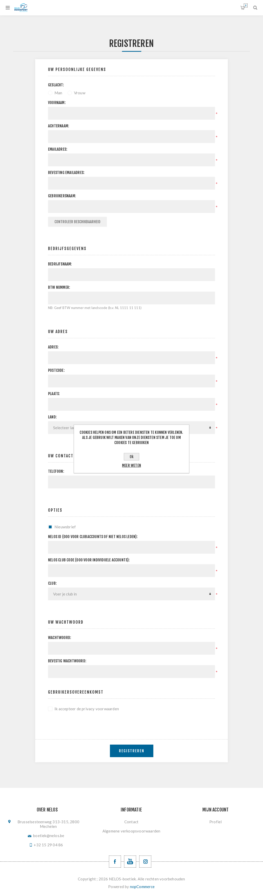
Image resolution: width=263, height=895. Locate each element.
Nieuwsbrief (65, 526)
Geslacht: (56, 85)
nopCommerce (142, 886)
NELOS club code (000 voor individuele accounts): (89, 560)
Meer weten (131, 465)
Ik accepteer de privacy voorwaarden (86, 708)
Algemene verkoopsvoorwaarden (131, 831)
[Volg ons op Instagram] (145, 862)
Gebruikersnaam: (62, 195)
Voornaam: (57, 102)
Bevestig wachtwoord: (67, 661)
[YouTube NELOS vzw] (130, 862)
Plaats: (54, 393)
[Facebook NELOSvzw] (115, 862)
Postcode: (56, 370)
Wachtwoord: (59, 637)
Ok (132, 457)
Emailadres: (57, 149)
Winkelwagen (246, 5)
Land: (52, 417)
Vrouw (79, 92)
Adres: (53, 347)
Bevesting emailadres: (66, 172)
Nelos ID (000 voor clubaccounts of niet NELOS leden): (93, 536)
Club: (52, 583)
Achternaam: (58, 126)
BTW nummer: (59, 287)
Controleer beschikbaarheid (77, 221)
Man (58, 92)
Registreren (131, 750)
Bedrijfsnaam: (60, 264)
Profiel (215, 821)
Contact (131, 821)
